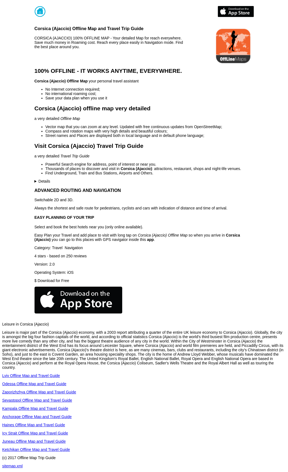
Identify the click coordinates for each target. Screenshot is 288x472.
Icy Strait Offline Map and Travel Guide (35, 433)
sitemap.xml (12, 466)
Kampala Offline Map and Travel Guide (35, 408)
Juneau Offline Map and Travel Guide (34, 441)
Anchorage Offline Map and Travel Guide (37, 417)
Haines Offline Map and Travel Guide (33, 425)
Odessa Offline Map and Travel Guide (34, 384)
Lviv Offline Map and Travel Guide (31, 375)
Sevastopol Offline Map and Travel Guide (37, 400)
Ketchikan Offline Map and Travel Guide (36, 449)
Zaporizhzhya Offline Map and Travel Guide (39, 392)
